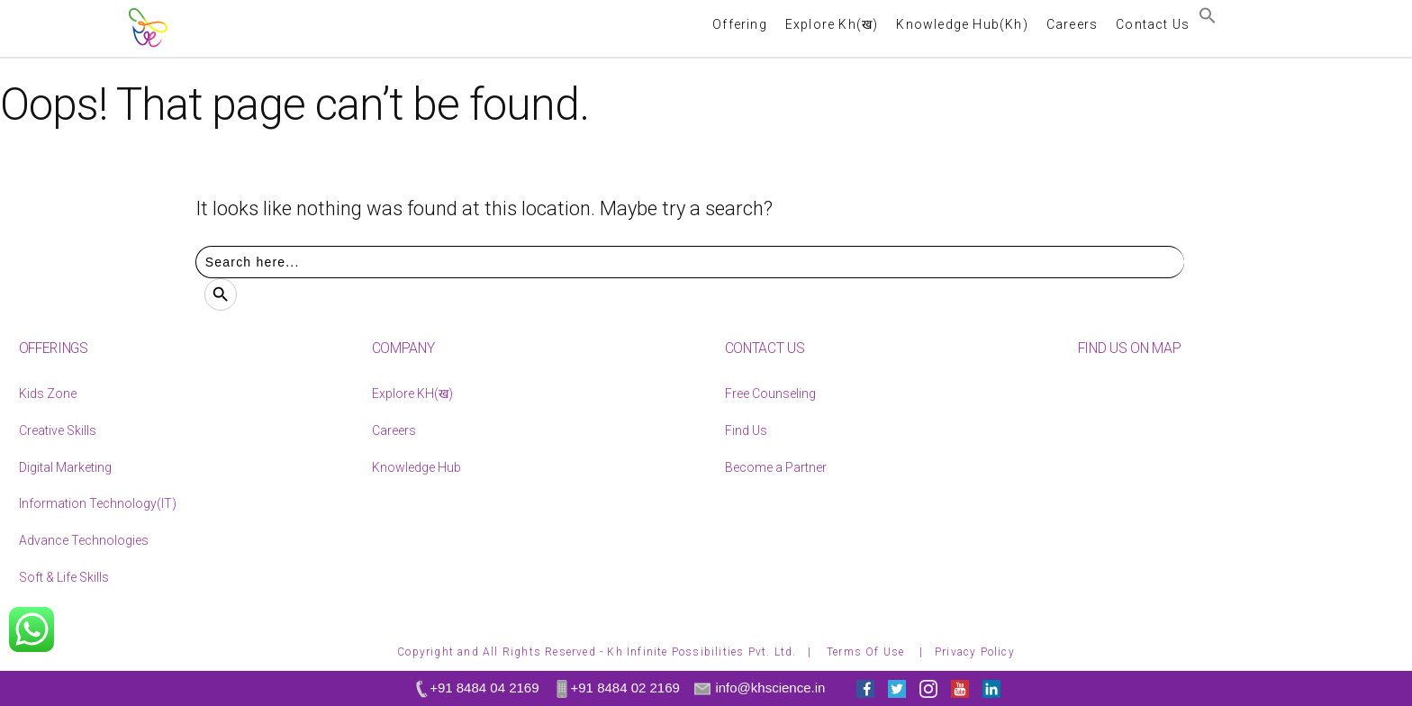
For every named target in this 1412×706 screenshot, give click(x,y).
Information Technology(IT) (97, 503)
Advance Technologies (84, 540)
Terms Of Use (868, 652)
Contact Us (1153, 24)
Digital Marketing (65, 467)
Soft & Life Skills (64, 577)
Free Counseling (770, 393)
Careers (394, 430)
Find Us (746, 430)
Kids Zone (48, 393)
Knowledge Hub (416, 467)
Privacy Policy (975, 652)
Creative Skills (57, 430)
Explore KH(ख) (412, 393)
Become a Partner (776, 467)
